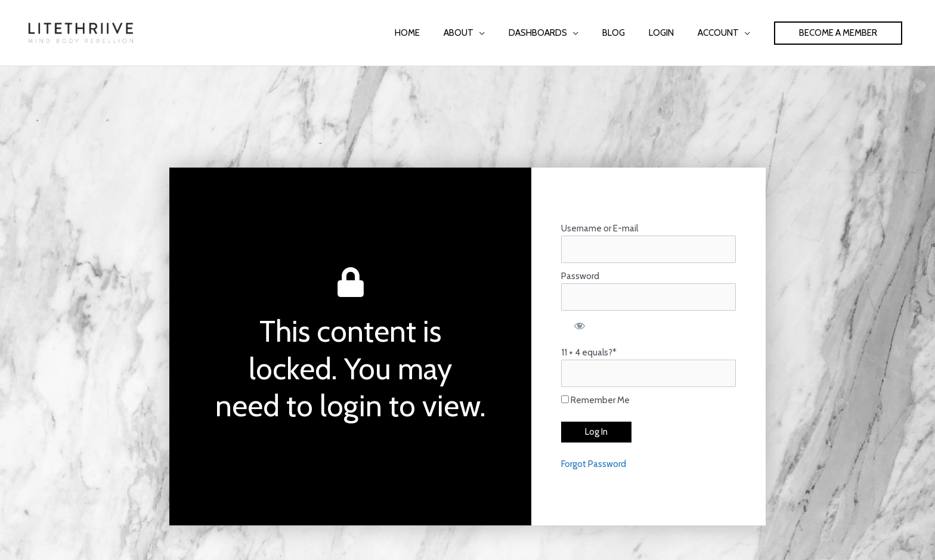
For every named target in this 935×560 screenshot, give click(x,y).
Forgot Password (593, 464)
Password (580, 276)
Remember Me (595, 400)
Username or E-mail (599, 228)
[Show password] (579, 325)
